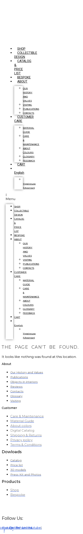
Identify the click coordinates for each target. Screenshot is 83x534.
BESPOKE (19, 235)
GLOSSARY (28, 156)
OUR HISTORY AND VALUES (27, 94)
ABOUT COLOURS (28, 150)
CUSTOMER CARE (24, 119)
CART (21, 164)
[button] (9, 197)
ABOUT (22, 81)
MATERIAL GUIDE (28, 130)
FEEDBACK (29, 160)
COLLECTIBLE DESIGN (21, 212)
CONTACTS (28, 268)
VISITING (27, 104)
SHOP (17, 206)
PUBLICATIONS (31, 109)
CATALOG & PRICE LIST (22, 67)
